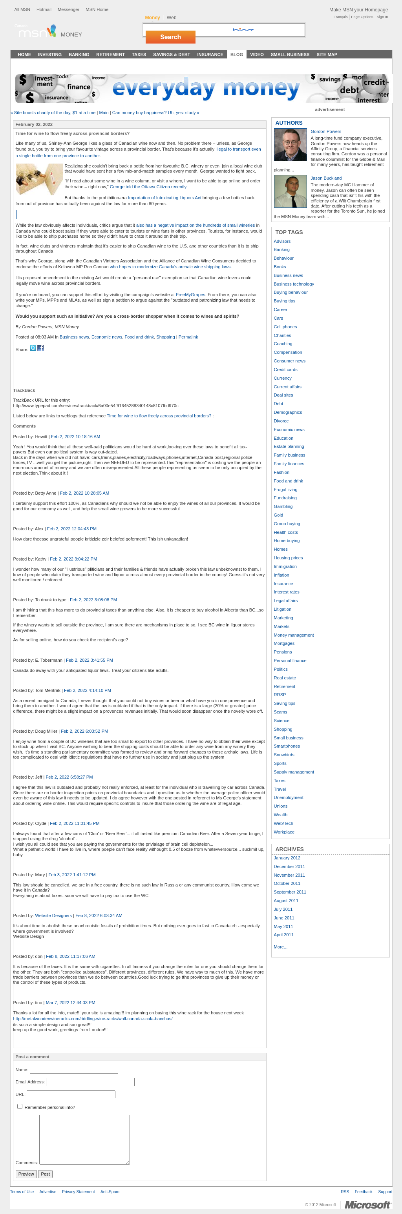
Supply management (294, 772)
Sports (280, 763)
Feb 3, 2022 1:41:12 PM (71, 874)
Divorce (281, 421)
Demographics (288, 412)
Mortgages (284, 643)
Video (257, 54)
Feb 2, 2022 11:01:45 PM (74, 823)
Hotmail (44, 9)
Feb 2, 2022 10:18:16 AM (75, 436)
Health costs (286, 532)
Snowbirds (284, 754)
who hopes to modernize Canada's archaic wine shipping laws (170, 266)
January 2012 (287, 857)
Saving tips (285, 703)
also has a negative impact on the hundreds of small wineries (195, 225)
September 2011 (290, 892)
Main (103, 112)
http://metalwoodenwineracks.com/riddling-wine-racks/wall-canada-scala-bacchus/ (93, 1018)
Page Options (362, 17)
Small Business (290, 54)
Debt (278, 403)
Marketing (283, 617)
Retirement (110, 54)
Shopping (165, 337)
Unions (281, 806)
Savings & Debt (171, 54)
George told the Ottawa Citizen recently (148, 186)
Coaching (283, 343)
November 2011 (289, 875)
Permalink (188, 337)
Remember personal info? (46, 1107)
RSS (345, 1192)
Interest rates (287, 592)
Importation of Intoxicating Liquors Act (164, 197)
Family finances (289, 463)
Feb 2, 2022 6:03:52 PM (84, 731)
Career (280, 309)
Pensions (283, 652)
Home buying (287, 540)
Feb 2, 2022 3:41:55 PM (89, 660)
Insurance (210, 54)
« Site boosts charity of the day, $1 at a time (53, 112)
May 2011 (283, 926)
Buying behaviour (291, 292)
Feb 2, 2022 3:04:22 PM (73, 559)
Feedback (364, 1192)
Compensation (288, 352)
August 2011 (286, 900)
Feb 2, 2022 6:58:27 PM (69, 777)
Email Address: (30, 1081)
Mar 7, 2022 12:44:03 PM (70, 1002)
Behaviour (284, 258)
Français (341, 17)
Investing (50, 54)
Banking (79, 54)
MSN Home (97, 9)
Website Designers (53, 915)
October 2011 (287, 883)
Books (280, 266)
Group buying (287, 523)
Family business (289, 455)
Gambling (283, 506)
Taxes (139, 54)
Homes (281, 549)
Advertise (48, 1192)
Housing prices (288, 557)
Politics (281, 669)
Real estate (285, 677)
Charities (282, 335)
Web (172, 17)
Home (24, 54)
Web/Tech (284, 823)
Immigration (285, 566)
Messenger (68, 9)
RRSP (280, 694)
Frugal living (286, 489)
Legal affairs (286, 600)
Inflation (281, 575)
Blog (236, 54)
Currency (283, 378)
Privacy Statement (78, 1192)
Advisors (282, 241)
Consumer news (290, 361)
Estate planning (289, 446)
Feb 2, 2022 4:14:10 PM (87, 690)
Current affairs (288, 386)
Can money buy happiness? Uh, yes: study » (155, 112)
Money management (294, 635)
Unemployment (288, 797)
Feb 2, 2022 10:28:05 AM (85, 493)
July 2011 (283, 909)
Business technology (294, 284)
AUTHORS (289, 123)
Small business (288, 737)
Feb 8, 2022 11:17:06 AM (70, 956)
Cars (278, 318)
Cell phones (285, 326)
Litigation (283, 609)
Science (282, 720)
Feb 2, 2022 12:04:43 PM (72, 528)
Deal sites (283, 395)
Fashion (282, 472)
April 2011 (284, 934)
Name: (22, 1069)
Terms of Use (22, 1192)
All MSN (22, 9)
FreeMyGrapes (190, 294)
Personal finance (290, 660)
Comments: (27, 1163)
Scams (280, 712)
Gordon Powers (326, 131)
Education (284, 438)
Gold (278, 515)
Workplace (284, 832)
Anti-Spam (109, 1192)
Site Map (326, 54)
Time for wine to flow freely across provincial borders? (159, 415)
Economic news (106, 337)
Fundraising (285, 497)
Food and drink (139, 337)
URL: (21, 1094)
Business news (74, 337)
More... (281, 947)
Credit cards (286, 369)
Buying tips (285, 300)
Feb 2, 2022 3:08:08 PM (93, 599)
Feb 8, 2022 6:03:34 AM (98, 915)
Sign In (382, 17)
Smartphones (287, 746)
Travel (280, 789)
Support (385, 1192)
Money (71, 34)
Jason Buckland (326, 178)
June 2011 (284, 918)
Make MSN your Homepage (358, 10)
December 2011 (289, 866)
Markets (282, 626)
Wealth (281, 814)
